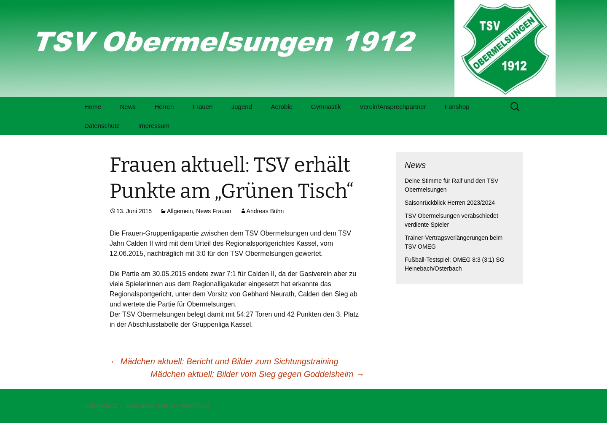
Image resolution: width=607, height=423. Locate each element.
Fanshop (457, 106)
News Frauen (213, 211)
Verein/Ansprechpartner (393, 106)
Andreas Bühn (265, 211)
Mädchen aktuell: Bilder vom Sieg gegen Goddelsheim (257, 374)
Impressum (153, 125)
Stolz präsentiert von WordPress (167, 405)
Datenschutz (101, 125)
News (128, 106)
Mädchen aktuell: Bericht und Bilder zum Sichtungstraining (224, 361)
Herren (164, 106)
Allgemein (180, 211)
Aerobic (281, 106)
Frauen (203, 106)
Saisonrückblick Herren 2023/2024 (450, 202)
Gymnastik (326, 106)
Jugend (241, 106)
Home (92, 106)
